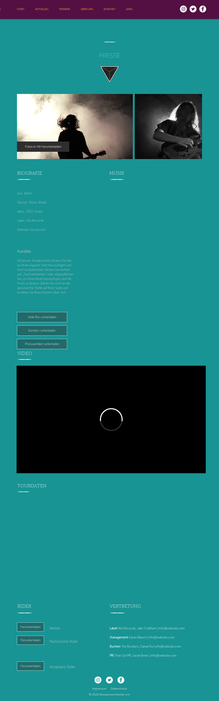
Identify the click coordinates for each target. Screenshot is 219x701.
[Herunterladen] (30, 627)
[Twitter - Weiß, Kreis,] (193, 9)
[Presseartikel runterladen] (42, 344)
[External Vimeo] (111, 419)
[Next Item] (195, 126)
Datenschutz (118, 688)
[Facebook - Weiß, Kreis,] (202, 9)
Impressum (99, 688)
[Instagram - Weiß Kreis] (183, 9)
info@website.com (172, 628)
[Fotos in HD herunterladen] (43, 147)
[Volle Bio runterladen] (42, 317)
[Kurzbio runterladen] (42, 330)
